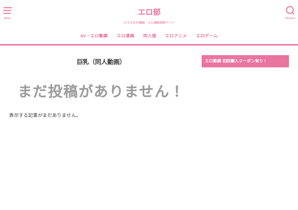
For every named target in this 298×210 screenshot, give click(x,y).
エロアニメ (176, 36)
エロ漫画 (125, 36)
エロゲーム (207, 36)
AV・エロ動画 (94, 36)
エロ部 (149, 12)
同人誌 (149, 36)
